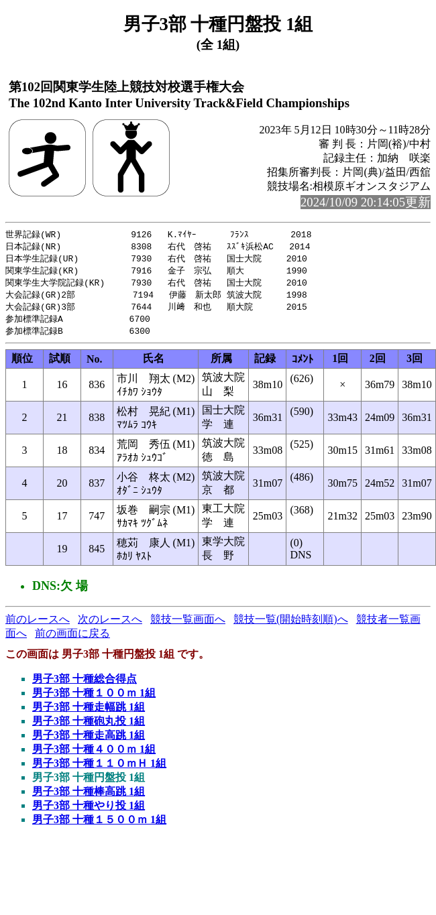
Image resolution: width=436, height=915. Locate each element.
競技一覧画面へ (187, 625)
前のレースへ (37, 625)
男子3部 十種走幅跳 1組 (88, 713)
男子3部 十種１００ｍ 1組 (94, 699)
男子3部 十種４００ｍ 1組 (94, 755)
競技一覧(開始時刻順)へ (290, 625)
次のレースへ (110, 625)
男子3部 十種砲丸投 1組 (88, 727)
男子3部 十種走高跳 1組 (88, 741)
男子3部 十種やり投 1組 (88, 811)
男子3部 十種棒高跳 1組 (88, 797)
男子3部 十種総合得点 (84, 684)
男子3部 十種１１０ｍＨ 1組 (99, 769)
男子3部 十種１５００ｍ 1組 (99, 825)
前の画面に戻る (72, 639)
